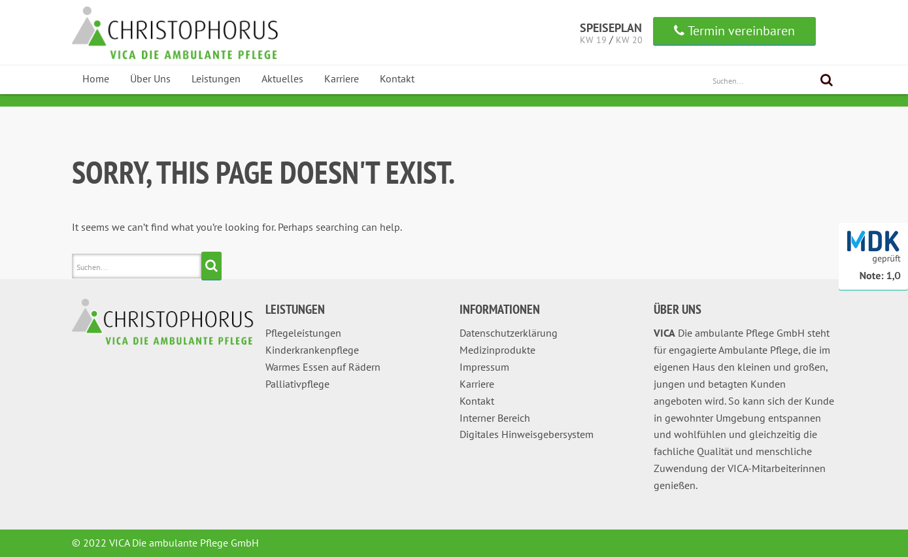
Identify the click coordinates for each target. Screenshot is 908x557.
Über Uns (150, 78)
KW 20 (629, 40)
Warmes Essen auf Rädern (322, 366)
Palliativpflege (297, 383)
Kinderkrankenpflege (312, 349)
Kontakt (397, 78)
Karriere (341, 78)
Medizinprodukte (497, 349)
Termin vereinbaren (734, 30)
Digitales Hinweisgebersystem (527, 434)
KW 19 (593, 40)
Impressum (484, 366)
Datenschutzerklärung (509, 332)
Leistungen (216, 78)
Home (95, 78)
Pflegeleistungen (303, 332)
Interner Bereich (495, 417)
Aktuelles (282, 78)
